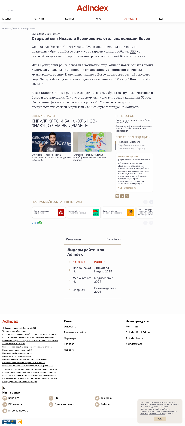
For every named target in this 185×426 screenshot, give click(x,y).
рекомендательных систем (152, 413)
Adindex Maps (134, 343)
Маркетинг (30, 28)
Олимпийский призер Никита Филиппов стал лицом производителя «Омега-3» (51, 157)
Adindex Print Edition (138, 332)
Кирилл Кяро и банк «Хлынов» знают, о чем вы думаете (64, 124)
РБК (133, 51)
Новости (17, 28)
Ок (160, 418)
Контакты (14, 398)
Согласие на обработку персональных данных (23, 363)
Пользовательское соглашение (16, 356)
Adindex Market (135, 338)
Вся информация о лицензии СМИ (17, 350)
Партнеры (70, 338)
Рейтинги (132, 326)
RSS (57, 398)
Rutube (105, 404)
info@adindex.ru (18, 410)
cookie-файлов (162, 409)
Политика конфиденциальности (17, 353)
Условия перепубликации (14, 331)
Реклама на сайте (75, 332)
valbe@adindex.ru (127, 188)
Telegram (106, 398)
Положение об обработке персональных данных (24, 359)
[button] (151, 202)
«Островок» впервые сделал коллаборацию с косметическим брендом (89, 157)
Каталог (69, 343)
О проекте (70, 326)
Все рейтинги (114, 239)
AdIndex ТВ (130, 18)
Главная (6, 28)
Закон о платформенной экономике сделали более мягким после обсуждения (133, 128)
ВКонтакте (15, 404)
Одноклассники (64, 404)
